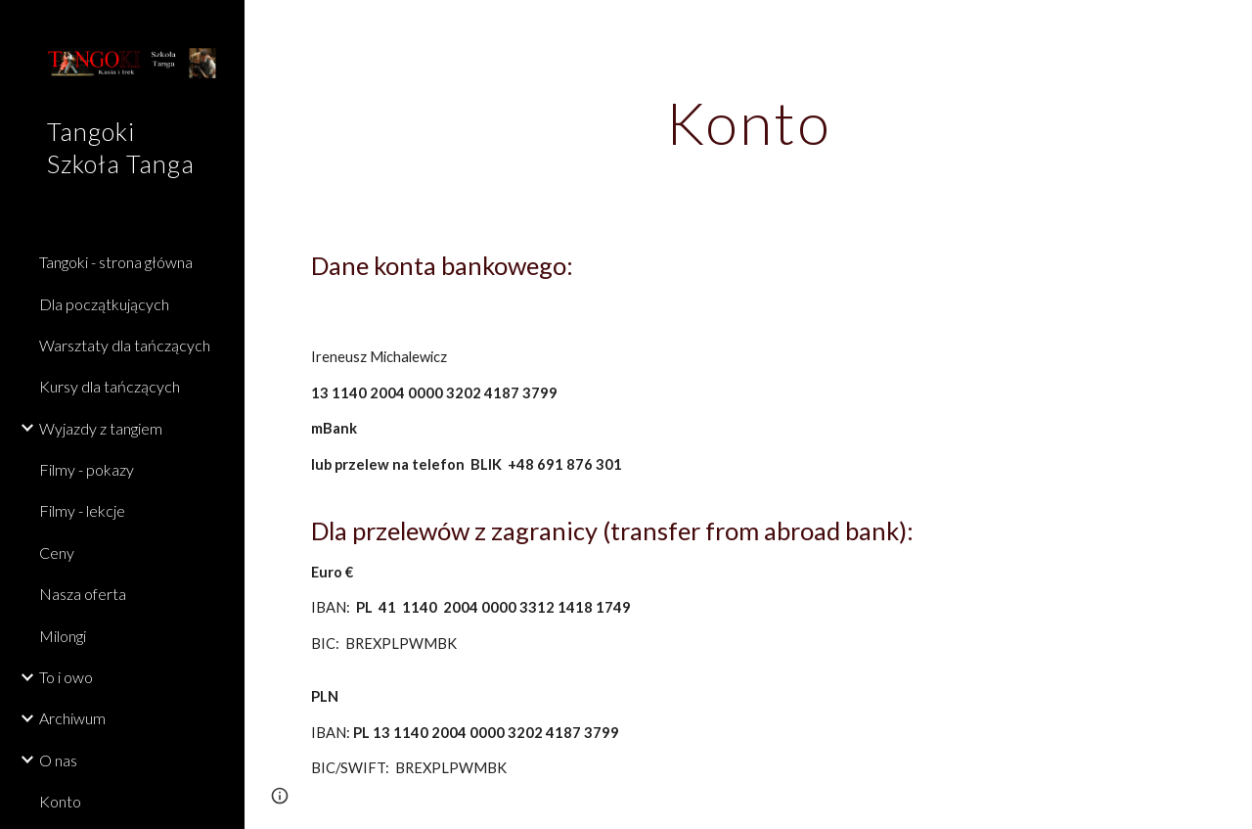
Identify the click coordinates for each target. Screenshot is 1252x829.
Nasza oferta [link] (82, 593)
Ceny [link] (56, 552)
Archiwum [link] (72, 718)
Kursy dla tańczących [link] (109, 386)
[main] (748, 122)
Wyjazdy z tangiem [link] (100, 428)
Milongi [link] (62, 635)
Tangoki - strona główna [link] (116, 262)
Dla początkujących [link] (104, 304)
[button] (1228, 27)
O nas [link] (58, 760)
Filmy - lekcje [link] (82, 510)
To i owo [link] (66, 677)
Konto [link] (60, 801)
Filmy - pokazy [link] (86, 469)
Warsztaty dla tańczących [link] (124, 345)
